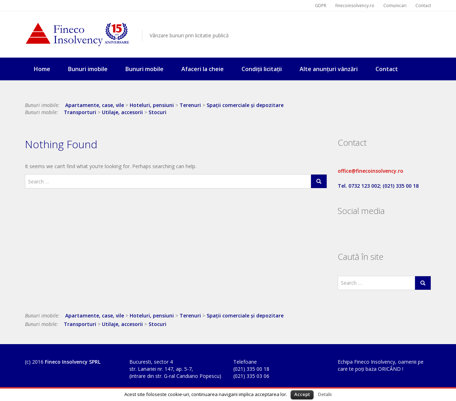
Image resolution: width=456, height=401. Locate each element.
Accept (302, 394)
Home (42, 69)
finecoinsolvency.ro (354, 5)
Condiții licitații (262, 69)
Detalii (325, 394)
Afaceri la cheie (202, 69)
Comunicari (394, 5)
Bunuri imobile (88, 69)
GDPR (320, 5)
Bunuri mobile (144, 69)
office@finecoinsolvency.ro (370, 170)
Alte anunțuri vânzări (329, 69)
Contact (423, 5)
